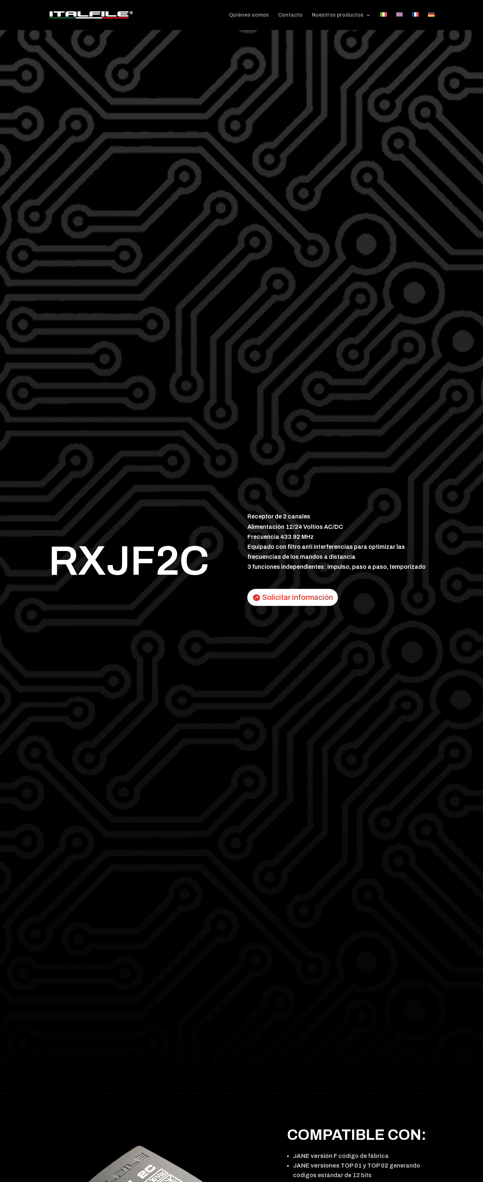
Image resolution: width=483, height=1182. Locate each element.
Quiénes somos (249, 15)
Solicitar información (297, 597)
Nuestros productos (338, 15)
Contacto (290, 15)
